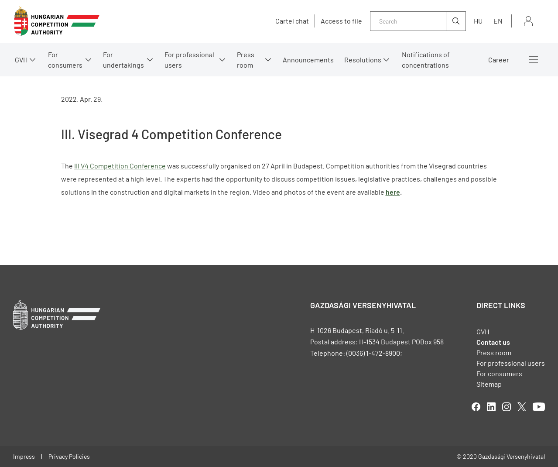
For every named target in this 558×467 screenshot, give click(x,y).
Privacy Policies (69, 456)
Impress (24, 456)
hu (478, 21)
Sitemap (489, 384)
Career (498, 59)
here (393, 192)
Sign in (528, 21)
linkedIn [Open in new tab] (491, 406)
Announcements (308, 59)
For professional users (189, 59)
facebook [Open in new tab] (476, 406)
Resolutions (362, 59)
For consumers (65, 59)
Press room (245, 59)
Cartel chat (292, 20)
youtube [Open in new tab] (539, 406)
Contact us (493, 342)
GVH (21, 59)
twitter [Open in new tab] (521, 406)
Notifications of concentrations (426, 59)
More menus (533, 59)
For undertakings (123, 59)
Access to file (341, 20)
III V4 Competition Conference (120, 165)
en (498, 21)
